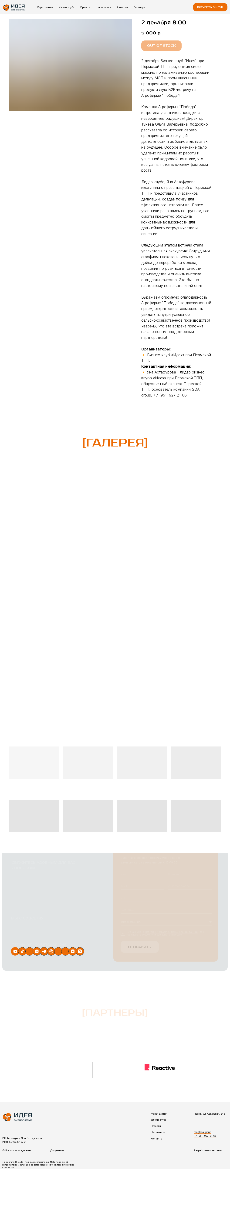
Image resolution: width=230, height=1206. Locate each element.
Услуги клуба (66, 7)
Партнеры (139, 7)
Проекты (85, 7)
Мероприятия (45, 7)
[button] (210, 7)
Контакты (122, 7)
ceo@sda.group (202, 1132)
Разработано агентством (208, 1150)
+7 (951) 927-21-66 (205, 1135)
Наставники (104, 7)
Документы (57, 1150)
